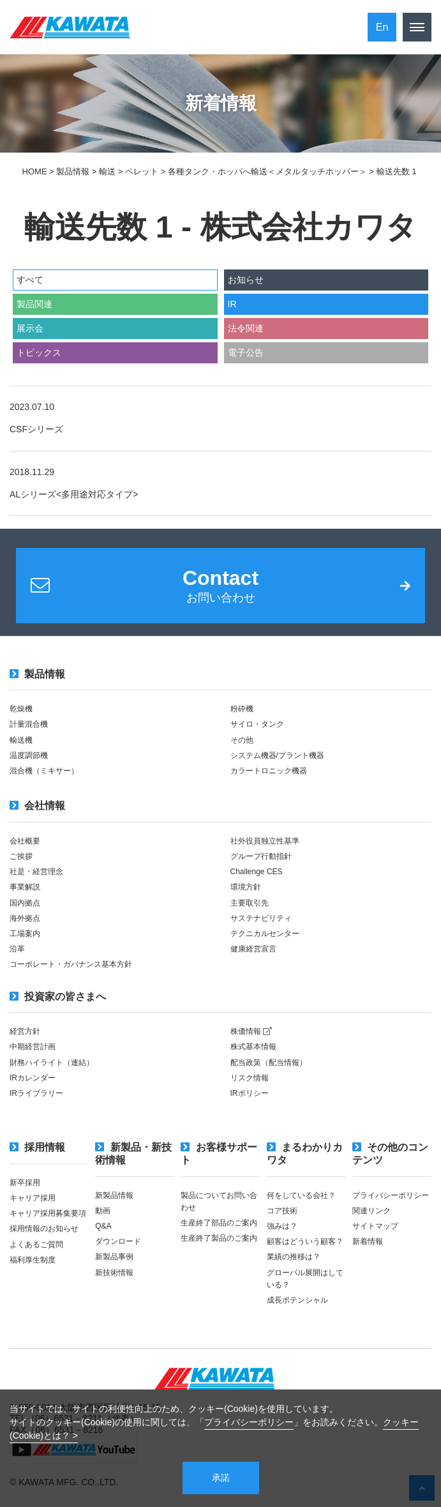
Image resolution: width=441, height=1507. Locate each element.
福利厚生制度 (33, 1259)
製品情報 (37, 674)
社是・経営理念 (36, 871)
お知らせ (246, 280)
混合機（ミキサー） (44, 770)
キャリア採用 (33, 1197)
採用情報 (37, 1147)
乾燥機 (21, 708)
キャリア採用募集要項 (48, 1213)
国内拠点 (25, 902)
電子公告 (246, 352)
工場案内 (25, 933)
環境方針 (245, 886)
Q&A (103, 1226)
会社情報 (37, 805)
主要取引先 (249, 902)
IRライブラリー (36, 1093)
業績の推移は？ (293, 1256)
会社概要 (25, 841)
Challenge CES (256, 871)
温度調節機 (29, 755)
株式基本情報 (253, 1046)
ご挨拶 (21, 856)
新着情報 (367, 1241)
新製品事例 (114, 1256)
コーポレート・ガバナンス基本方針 (71, 964)
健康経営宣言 (253, 948)
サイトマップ (375, 1226)
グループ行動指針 (261, 856)
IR (232, 304)
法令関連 (246, 328)
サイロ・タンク (257, 724)
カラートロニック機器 (268, 770)
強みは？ (282, 1226)
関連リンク (371, 1210)
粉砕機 (241, 708)
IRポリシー (249, 1093)
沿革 (17, 948)
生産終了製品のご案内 (219, 1238)
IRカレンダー (33, 1077)
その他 (241, 740)
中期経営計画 (33, 1046)
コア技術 (282, 1210)
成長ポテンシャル (297, 1300)
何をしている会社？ (301, 1195)
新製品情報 (114, 1195)
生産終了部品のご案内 (219, 1222)
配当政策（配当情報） (268, 1062)
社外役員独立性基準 (264, 841)
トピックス (39, 352)
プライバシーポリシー (249, 1422)
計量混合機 (29, 724)
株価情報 (251, 1031)
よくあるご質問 (36, 1244)
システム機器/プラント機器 (277, 755)
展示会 (30, 328)
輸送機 (21, 740)
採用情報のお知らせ (44, 1228)
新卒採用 (25, 1182)
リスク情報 (249, 1077)
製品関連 (34, 304)
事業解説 (25, 886)
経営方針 (25, 1031)
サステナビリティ (261, 918)
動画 (102, 1210)
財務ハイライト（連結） (52, 1062)
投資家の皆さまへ (58, 996)
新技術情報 (114, 1272)
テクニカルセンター (264, 933)
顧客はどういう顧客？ (305, 1241)
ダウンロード (118, 1241)
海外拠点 (25, 918)
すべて (30, 280)
